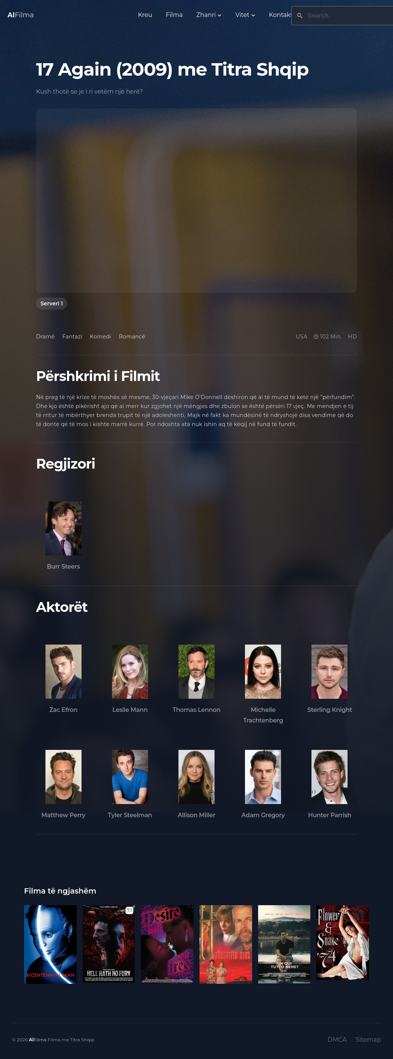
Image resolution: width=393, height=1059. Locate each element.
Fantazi (72, 336)
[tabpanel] (196, 200)
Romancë (132, 336)
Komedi (100, 336)
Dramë (45, 336)
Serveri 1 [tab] (52, 303)
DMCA (337, 1039)
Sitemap (368, 1039)
